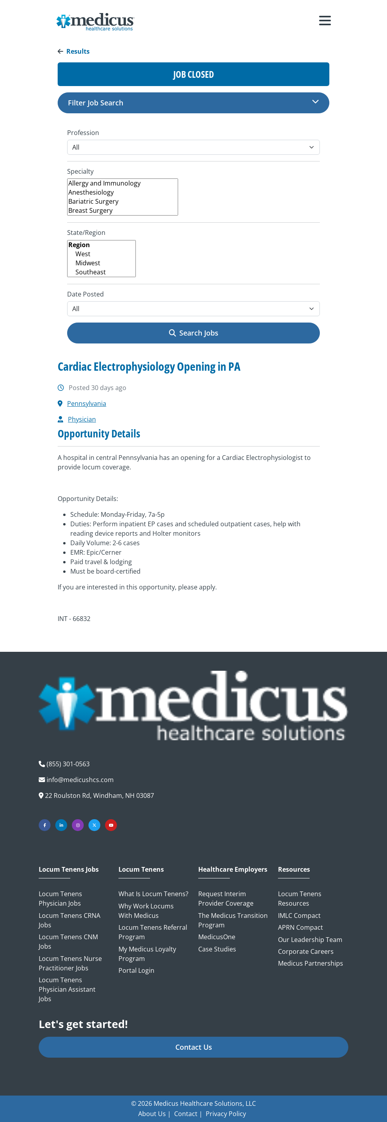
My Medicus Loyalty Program (147, 954)
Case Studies (217, 949)
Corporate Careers (306, 951)
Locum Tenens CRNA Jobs (69, 920)
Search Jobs (193, 333)
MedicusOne (216, 936)
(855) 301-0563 (68, 764)
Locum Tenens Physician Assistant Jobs (67, 989)
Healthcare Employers (232, 869)
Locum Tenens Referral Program (152, 932)
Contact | (188, 1113)
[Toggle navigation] (325, 22)
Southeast (101, 272)
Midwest (101, 263)
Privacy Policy (226, 1113)
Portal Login (136, 970)
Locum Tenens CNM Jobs (68, 941)
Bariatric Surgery (123, 201)
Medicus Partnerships (310, 963)
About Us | (154, 1113)
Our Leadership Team (310, 939)
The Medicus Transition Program (233, 920)
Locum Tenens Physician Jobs (60, 898)
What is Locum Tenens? (153, 893)
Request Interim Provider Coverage (226, 898)
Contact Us (193, 1047)
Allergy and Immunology (123, 183)
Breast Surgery (123, 210)
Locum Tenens (141, 869)
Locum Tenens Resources (299, 898)
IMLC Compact (299, 915)
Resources (294, 869)
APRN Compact (300, 927)
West (101, 254)
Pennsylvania (86, 403)
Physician (82, 419)
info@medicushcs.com (80, 779)
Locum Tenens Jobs (69, 869)
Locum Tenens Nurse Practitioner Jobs (70, 963)
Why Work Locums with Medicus (146, 911)
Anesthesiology (123, 192)
